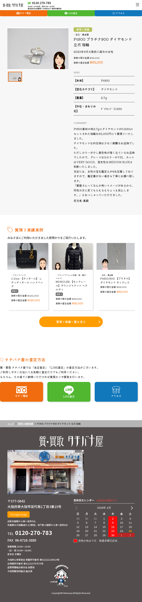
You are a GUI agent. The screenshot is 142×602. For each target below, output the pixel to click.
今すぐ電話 (25, 13)
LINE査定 (72, 13)
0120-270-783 (33, 532)
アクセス (120, 13)
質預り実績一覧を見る (71, 321)
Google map (18, 514)
